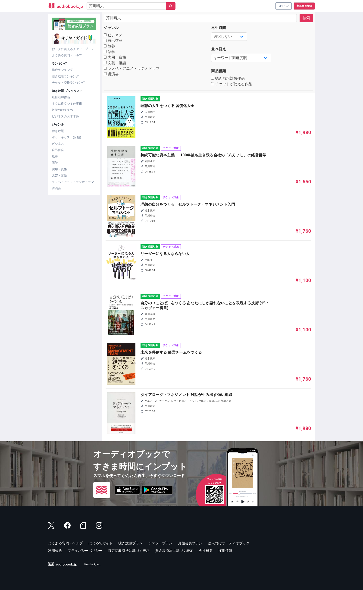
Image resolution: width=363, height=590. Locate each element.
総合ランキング (62, 70)
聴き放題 (58, 131)
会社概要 (206, 551)
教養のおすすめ (62, 110)
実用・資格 (59, 169)
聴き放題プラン (130, 543)
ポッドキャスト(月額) (66, 137)
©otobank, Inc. (92, 564)
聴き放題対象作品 (228, 78)
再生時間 (218, 27)
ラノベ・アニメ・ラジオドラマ (73, 182)
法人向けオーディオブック (229, 543)
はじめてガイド (100, 543)
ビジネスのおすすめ (65, 116)
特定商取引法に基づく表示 (129, 551)
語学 (55, 162)
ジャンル (111, 27)
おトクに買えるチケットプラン (73, 49)
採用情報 (225, 551)
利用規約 (55, 551)
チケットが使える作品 (231, 84)
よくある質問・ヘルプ (67, 55)
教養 (55, 156)
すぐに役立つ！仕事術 (67, 103)
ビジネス (58, 143)
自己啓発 (58, 150)
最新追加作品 (61, 97)
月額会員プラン (190, 543)
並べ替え (218, 49)
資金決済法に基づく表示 (174, 551)
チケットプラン (160, 543)
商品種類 (218, 71)
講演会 (56, 188)
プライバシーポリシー (85, 551)
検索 (306, 18)
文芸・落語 (59, 175)
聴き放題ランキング (65, 76)
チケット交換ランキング (68, 82)
